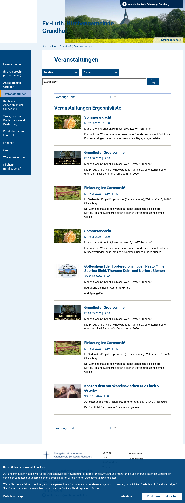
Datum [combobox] (100, 73)
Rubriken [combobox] (60, 73)
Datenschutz (135, 458)
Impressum (135, 453)
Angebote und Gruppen (12, 84)
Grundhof (65, 46)
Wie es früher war (14, 157)
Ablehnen (127, 496)
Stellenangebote (171, 40)
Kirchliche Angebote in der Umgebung (13, 105)
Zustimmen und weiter (162, 496)
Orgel (6, 150)
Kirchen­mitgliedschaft (12, 166)
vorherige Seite (66, 97)
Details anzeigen (14, 496)
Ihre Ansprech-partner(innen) (12, 73)
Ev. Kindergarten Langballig (13, 133)
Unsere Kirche (12, 64)
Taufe (105, 457)
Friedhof (8, 142)
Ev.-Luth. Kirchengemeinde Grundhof (78, 27)
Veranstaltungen (15, 94)
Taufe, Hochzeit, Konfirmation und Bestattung (14, 120)
